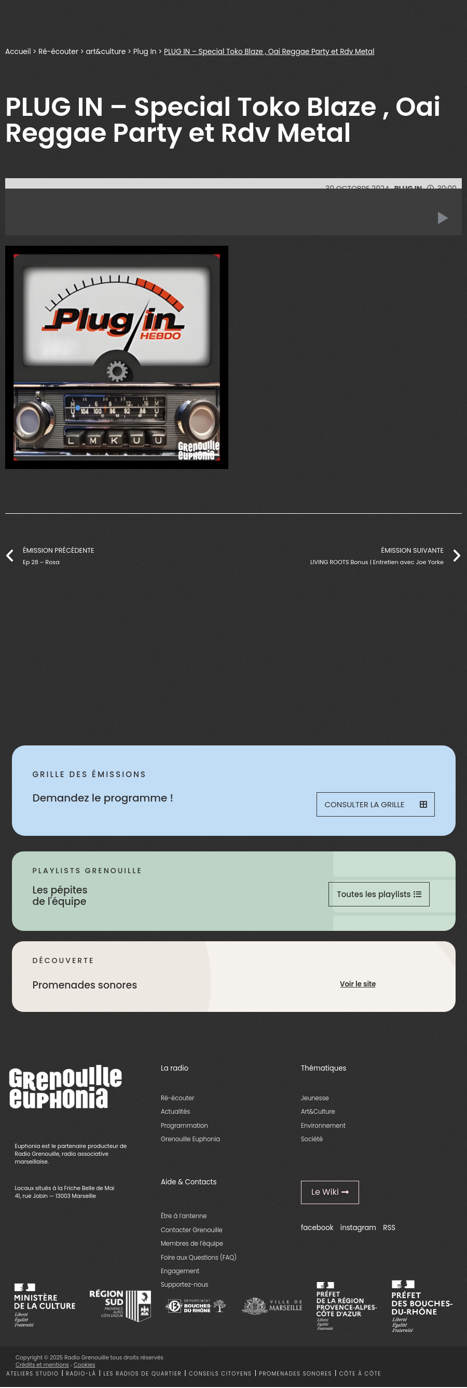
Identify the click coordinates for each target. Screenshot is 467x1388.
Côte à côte (360, 1374)
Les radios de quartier (142, 1374)
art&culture (107, 51)
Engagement (180, 1271)
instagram (358, 1228)
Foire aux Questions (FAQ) (199, 1257)
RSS (389, 1228)
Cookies (84, 1365)
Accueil (18, 51)
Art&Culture (318, 1111)
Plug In (147, 51)
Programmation (184, 1126)
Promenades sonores (295, 1374)
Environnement (323, 1126)
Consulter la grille (376, 804)
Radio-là (81, 1374)
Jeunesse (315, 1098)
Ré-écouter (59, 51)
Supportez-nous (184, 1284)
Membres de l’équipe (192, 1243)
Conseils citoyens (220, 1374)
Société (312, 1139)
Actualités (175, 1111)
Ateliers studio (32, 1374)
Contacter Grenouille (192, 1230)
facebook (317, 1228)
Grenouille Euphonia (190, 1139)
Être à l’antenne (184, 1216)
